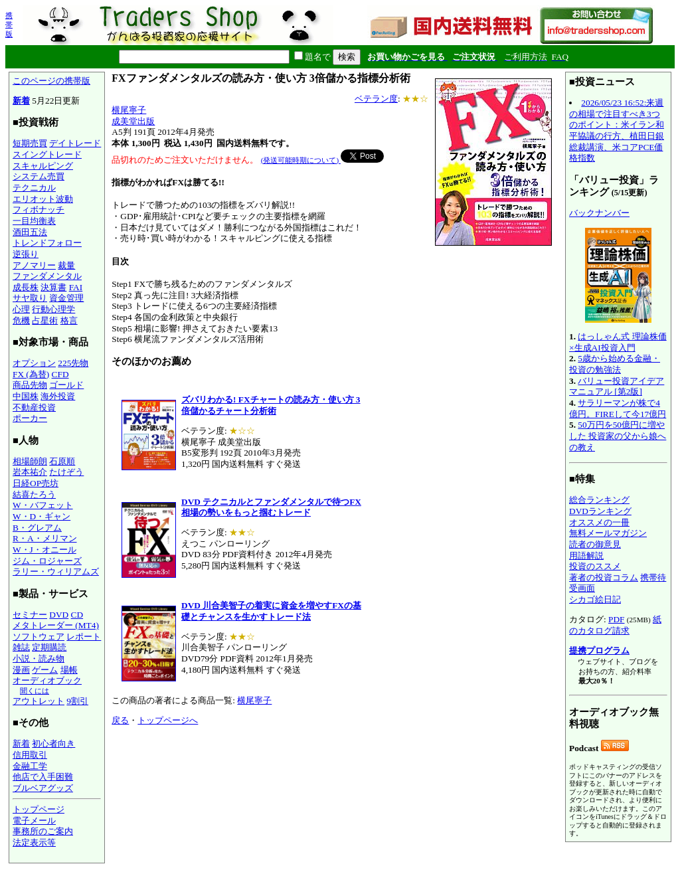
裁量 (66, 265)
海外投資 (58, 396)
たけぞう (66, 472)
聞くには (34, 691)
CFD (60, 374)
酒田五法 (30, 232)
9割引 (77, 701)
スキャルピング (43, 166)
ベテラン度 (376, 99)
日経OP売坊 (35, 483)
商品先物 (30, 385)
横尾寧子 (129, 110)
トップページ (38, 809)
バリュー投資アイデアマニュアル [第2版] (616, 386)
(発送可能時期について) (301, 160)
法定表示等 (34, 842)
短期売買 (30, 143)
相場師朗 (30, 461)
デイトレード (75, 143)
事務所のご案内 (43, 831)
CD (77, 615)
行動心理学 (53, 309)
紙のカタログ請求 (615, 625)
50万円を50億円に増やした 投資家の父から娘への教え (617, 436)
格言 (69, 320)
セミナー (30, 615)
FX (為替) (31, 374)
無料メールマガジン (608, 533)
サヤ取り (30, 298)
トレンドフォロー (47, 243)
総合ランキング (599, 500)
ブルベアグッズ (43, 788)
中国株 (26, 396)
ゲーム (45, 670)
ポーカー (30, 418)
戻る (120, 720)
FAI (76, 287)
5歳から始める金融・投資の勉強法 (614, 364)
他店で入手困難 (43, 777)
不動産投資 (34, 407)
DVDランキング (600, 511)
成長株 (26, 287)
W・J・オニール (44, 550)
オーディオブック (47, 680)
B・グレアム (37, 528)
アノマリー (34, 265)
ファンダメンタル (47, 276)
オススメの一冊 (599, 522)
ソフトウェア (38, 637)
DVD (58, 615)
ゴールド (66, 385)
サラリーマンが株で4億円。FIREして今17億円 (617, 408)
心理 (21, 309)
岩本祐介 (30, 472)
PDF (616, 619)
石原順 (62, 461)
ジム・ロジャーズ (47, 561)
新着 (21, 101)
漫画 (21, 670)
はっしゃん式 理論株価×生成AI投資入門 (618, 342)
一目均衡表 (34, 221)
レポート (83, 637)
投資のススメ (595, 566)
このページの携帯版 (51, 81)
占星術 (45, 320)
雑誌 (21, 647)
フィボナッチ (38, 210)
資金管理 (66, 298)
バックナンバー (599, 213)
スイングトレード (47, 154)
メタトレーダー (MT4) (56, 625)
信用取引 (30, 755)
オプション (34, 363)
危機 (21, 320)
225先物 (73, 363)
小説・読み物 (38, 658)
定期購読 (49, 647)
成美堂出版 (133, 121)
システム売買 (38, 176)
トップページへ (167, 720)
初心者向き (53, 743)
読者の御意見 (595, 544)
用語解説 (586, 556)
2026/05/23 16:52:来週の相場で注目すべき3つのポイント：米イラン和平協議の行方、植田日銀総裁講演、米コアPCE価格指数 (616, 130)
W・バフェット (43, 505)
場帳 (69, 670)
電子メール (34, 821)
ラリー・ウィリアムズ (56, 571)
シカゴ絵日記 (595, 599)
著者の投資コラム (603, 577)
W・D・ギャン (41, 516)
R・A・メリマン (45, 538)
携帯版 (9, 24)
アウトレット (38, 701)
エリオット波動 (43, 199)
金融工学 (30, 766)
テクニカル (34, 188)
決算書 (53, 287)
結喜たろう (34, 494)
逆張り (26, 254)
